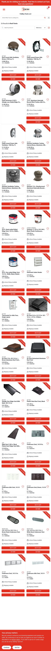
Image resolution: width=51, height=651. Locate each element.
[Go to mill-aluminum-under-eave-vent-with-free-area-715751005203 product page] (13, 576)
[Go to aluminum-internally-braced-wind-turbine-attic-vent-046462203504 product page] (38, 146)
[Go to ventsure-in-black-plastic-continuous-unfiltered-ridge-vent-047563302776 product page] (38, 232)
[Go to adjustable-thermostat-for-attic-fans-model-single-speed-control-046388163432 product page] (13, 318)
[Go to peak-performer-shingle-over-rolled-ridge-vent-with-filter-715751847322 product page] (13, 103)
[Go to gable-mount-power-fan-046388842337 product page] (38, 60)
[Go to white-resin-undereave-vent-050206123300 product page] (38, 533)
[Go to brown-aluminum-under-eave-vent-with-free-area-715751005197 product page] (38, 490)
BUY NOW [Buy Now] (13, 79)
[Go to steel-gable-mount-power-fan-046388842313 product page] (13, 146)
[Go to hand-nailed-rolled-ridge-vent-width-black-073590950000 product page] (13, 232)
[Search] (45, 17)
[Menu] (4, 9)
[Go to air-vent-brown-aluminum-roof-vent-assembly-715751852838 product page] (13, 361)
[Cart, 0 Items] (47, 8)
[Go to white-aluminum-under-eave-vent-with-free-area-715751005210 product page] (38, 576)
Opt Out (17, 647)
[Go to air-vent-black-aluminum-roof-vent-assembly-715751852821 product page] (38, 318)
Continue (6, 647)
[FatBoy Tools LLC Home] (25, 9)
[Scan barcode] (48, 17)
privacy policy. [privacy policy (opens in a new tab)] (16, 639)
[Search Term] (24, 17)
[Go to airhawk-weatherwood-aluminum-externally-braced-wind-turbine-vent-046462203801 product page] (38, 189)
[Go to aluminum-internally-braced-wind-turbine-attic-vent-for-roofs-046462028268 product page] (38, 103)
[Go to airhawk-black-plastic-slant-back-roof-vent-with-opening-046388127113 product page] (38, 404)
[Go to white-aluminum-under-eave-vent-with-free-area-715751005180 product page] (13, 490)
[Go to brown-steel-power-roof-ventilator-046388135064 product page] (13, 60)
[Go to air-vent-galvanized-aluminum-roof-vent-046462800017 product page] (38, 361)
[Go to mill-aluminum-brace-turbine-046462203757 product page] (13, 189)
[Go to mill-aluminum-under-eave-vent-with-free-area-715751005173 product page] (38, 447)
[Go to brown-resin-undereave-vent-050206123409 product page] (13, 533)
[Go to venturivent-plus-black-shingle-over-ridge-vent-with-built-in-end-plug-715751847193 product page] (13, 404)
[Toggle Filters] (49, 28)
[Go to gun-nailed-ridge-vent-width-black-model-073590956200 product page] (13, 275)
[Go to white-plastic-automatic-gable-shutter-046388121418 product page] (38, 275)
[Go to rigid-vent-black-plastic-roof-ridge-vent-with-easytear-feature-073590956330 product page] (13, 447)
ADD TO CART (13, 75)
